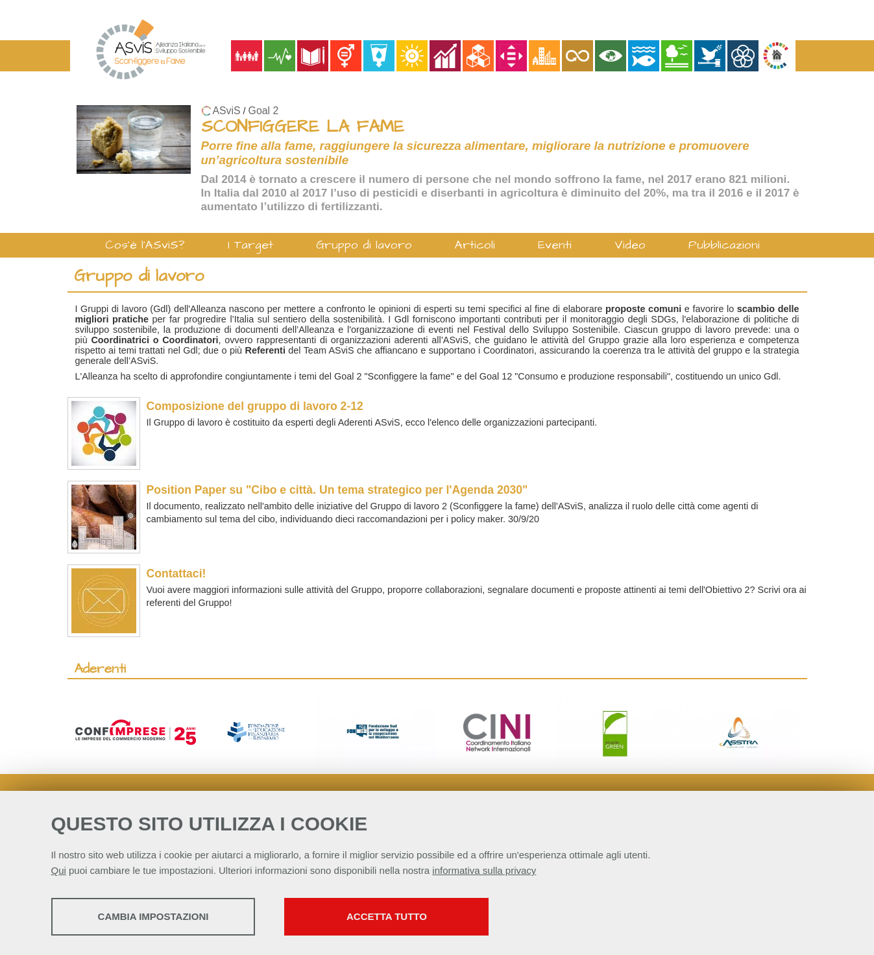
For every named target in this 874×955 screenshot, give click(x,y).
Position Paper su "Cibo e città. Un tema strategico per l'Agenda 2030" (337, 489)
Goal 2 (264, 110)
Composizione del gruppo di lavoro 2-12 (255, 406)
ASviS (227, 110)
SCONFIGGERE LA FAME (302, 127)
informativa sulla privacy (484, 870)
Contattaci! (176, 573)
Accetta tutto (386, 916)
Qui (58, 870)
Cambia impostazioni (153, 916)
